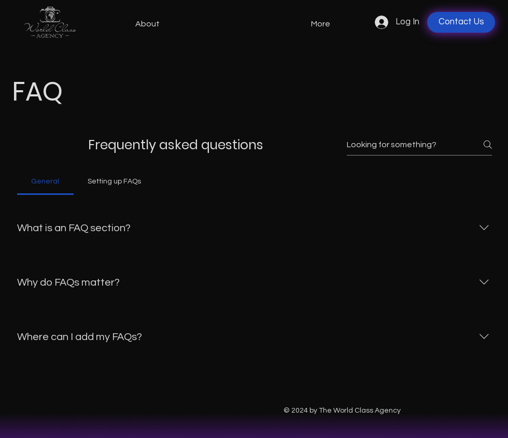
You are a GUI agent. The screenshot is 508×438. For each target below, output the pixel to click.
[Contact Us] (461, 22)
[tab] (45, 181)
